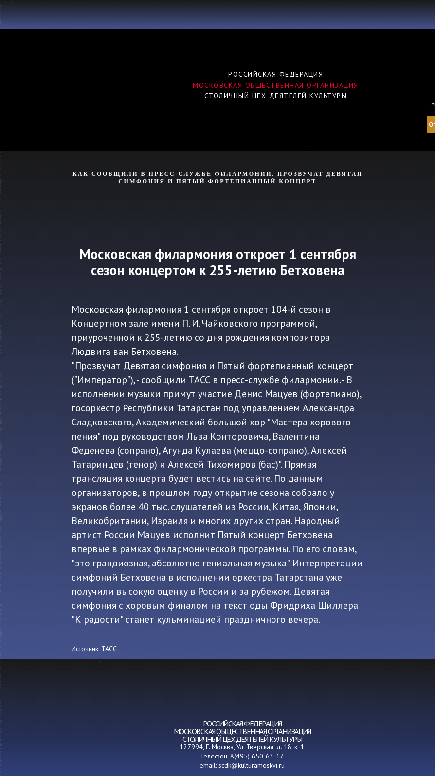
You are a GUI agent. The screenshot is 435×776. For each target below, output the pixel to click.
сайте (258, 478)
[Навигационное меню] (16, 14)
